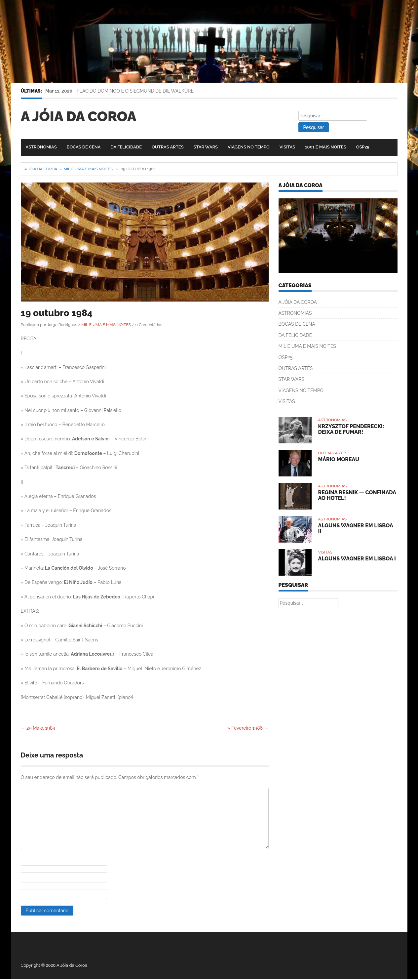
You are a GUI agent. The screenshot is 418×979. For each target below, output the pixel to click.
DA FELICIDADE (126, 146)
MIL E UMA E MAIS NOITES (88, 169)
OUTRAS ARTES (168, 146)
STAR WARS (206, 146)
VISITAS (287, 146)
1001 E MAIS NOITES (325, 146)
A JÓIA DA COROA (298, 302)
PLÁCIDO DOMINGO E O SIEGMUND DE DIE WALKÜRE (135, 91)
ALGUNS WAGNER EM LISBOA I (357, 558)
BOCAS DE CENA (84, 146)
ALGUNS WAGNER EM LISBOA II (355, 528)
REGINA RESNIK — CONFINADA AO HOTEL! (357, 495)
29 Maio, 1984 (38, 728)
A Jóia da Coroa (78, 116)
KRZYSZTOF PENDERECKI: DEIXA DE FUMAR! (351, 429)
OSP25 (362, 146)
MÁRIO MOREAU (338, 459)
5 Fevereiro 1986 (248, 728)
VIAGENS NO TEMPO (249, 146)
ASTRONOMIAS (41, 146)
